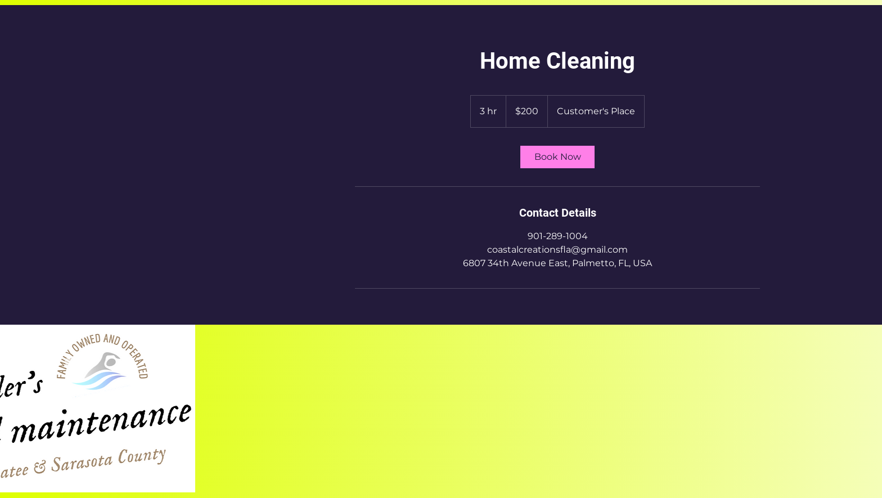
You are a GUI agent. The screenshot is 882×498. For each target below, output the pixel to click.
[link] (557, 157)
